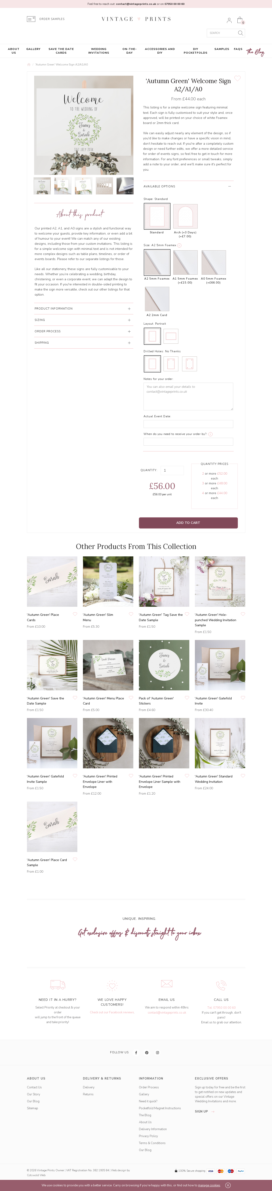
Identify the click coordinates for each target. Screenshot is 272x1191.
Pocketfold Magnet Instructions (160, 1108)
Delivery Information (153, 1129)
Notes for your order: (159, 379)
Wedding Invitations (98, 51)
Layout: (149, 324)
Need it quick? (148, 1101)
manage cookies (209, 1185)
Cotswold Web (36, 1175)
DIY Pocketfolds (195, 51)
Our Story (33, 1094)
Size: (147, 245)
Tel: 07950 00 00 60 (221, 1008)
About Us (14, 51)
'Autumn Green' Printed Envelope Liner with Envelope (100, 781)
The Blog (255, 52)
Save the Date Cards (61, 51)
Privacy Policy (148, 1136)
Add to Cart (188, 523)
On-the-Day (129, 51)
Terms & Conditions (152, 1143)
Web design (118, 1170)
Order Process (149, 1087)
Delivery (89, 1087)
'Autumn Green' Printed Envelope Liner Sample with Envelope (159, 781)
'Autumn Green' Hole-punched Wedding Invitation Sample (215, 620)
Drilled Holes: (154, 351)
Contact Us (34, 1087)
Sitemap (32, 1108)
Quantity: (149, 470)
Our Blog (33, 1101)
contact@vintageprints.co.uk (167, 1013)
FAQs (238, 49)
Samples (221, 49)
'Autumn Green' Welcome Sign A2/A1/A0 (61, 64)
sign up (206, 1111)
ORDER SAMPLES (52, 19)
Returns (88, 1094)
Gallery (33, 49)
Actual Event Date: (157, 416)
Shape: (149, 199)
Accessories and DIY (160, 51)
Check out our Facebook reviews (112, 1012)
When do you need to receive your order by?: (175, 434)
